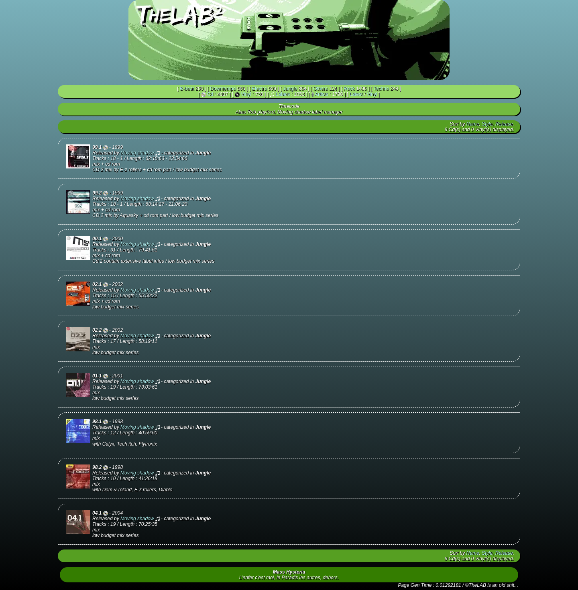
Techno (381, 88)
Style (487, 124)
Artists (321, 94)
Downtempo (223, 88)
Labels (283, 94)
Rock (349, 88)
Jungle (290, 88)
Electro (259, 88)
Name (472, 124)
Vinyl (246, 94)
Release (504, 124)
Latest (356, 94)
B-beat (187, 88)
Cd (210, 94)
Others (320, 88)
